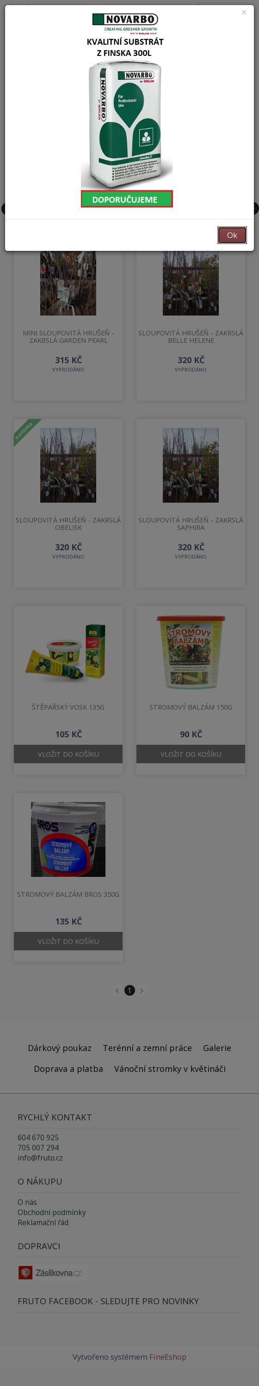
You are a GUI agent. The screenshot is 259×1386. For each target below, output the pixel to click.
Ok (232, 235)
